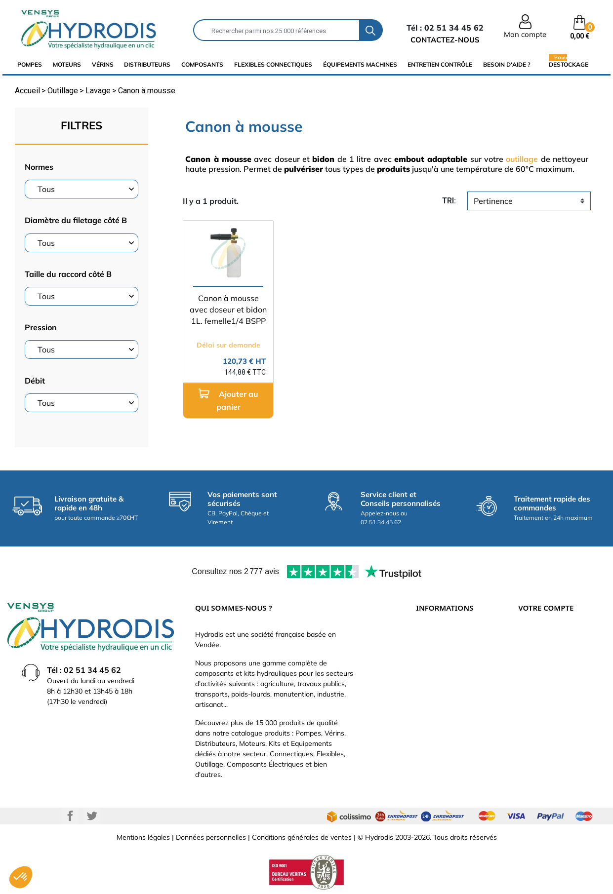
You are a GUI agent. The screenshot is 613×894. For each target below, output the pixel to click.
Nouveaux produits (445, 725)
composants (202, 64)
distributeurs (147, 64)
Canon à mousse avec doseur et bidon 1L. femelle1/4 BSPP (228, 309)
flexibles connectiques (273, 64)
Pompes (29, 64)
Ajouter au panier (228, 400)
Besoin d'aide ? (507, 64)
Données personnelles (211, 837)
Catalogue (432, 666)
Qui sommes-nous (445, 681)
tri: (449, 200)
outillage (522, 159)
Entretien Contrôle (440, 64)
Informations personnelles (559, 636)
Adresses (533, 696)
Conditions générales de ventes (302, 837)
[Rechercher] (276, 30)
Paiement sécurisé (445, 651)
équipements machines (360, 64)
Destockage (568, 64)
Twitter (91, 816)
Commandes (538, 666)
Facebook (70, 816)
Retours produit (543, 651)
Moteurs (67, 64)
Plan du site (434, 740)
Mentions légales (143, 837)
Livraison (430, 636)
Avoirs (528, 681)
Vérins (103, 64)
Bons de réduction (547, 710)
